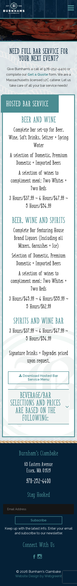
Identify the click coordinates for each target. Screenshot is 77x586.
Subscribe (38, 520)
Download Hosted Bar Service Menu (38, 377)
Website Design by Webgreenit (38, 576)
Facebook (34, 556)
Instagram (39, 556)
